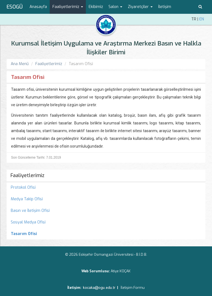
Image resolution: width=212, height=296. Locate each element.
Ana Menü (20, 63)
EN (201, 19)
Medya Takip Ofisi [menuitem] (27, 199)
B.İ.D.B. (141, 254)
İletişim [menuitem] (164, 6)
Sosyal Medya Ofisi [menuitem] (28, 222)
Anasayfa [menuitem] (38, 6)
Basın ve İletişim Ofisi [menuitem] (30, 210)
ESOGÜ (15, 7)
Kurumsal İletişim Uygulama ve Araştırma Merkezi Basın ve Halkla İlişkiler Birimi (106, 47)
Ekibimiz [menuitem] (96, 6)
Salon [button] (115, 6)
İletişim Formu (133, 287)
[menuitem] (106, 233)
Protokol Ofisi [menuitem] (23, 187)
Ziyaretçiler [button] (140, 6)
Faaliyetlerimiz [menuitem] (27, 175)
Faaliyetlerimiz (48, 63)
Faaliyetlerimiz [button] (67, 6)
